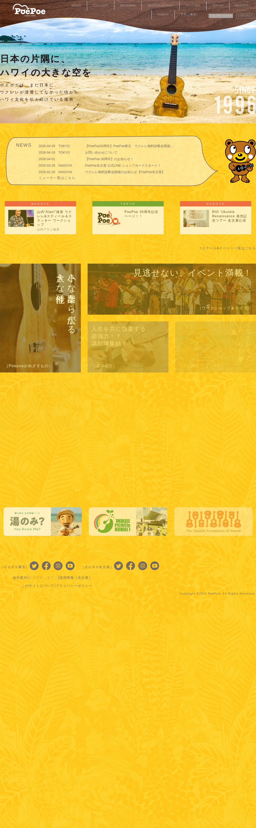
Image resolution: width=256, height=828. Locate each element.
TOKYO (183, 5)
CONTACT (243, 13)
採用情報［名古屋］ (237, 563)
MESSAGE (107, 5)
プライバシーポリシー (236, 570)
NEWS (66, 5)
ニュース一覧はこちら (57, 177)
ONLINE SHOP (214, 13)
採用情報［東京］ (203, 563)
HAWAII (220, 5)
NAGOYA (202, 5)
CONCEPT (84, 5)
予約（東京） (242, 5)
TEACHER (164, 5)
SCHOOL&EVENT (136, 5)
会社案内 (178, 563)
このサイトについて (197, 570)
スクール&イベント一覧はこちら (229, 248)
